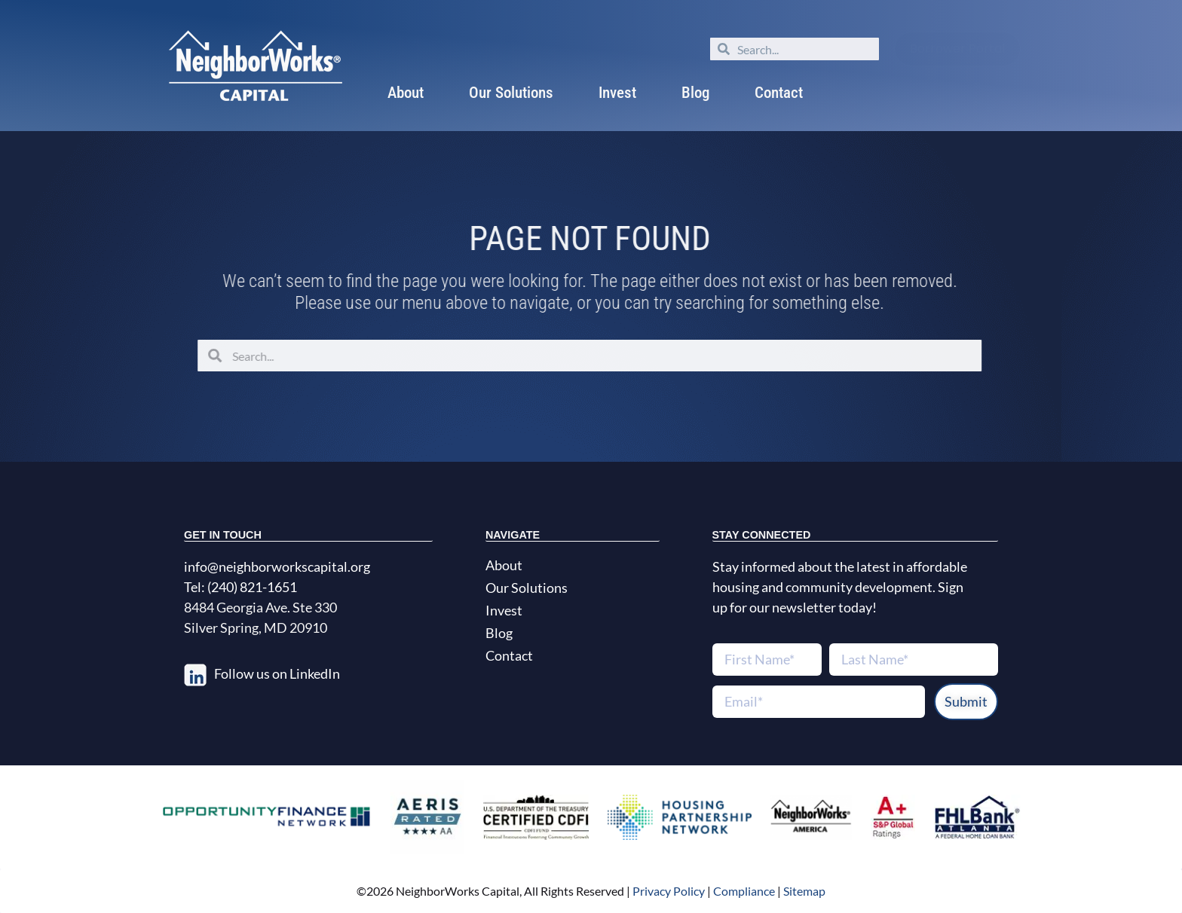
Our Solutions (511, 93)
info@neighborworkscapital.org (277, 566)
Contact (779, 93)
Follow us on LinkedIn (277, 673)
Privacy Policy (667, 891)
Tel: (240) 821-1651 (240, 587)
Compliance (744, 891)
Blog (695, 93)
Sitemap (804, 891)
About (405, 93)
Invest (617, 93)
